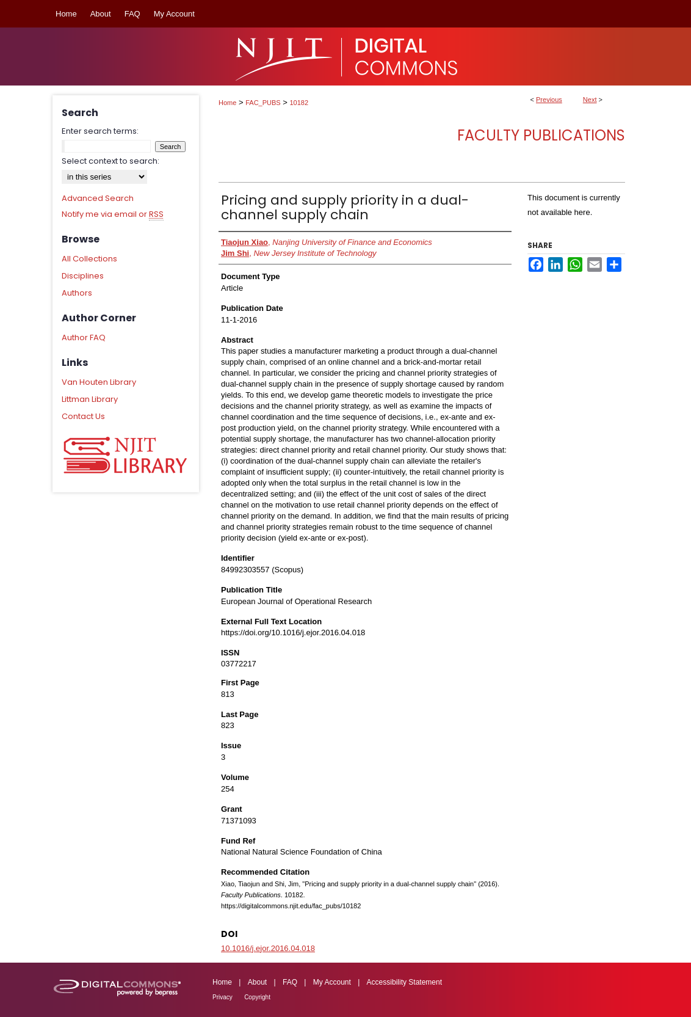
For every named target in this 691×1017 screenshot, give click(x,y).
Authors (77, 293)
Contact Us (83, 416)
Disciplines (83, 276)
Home (227, 102)
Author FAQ (84, 337)
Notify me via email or (113, 214)
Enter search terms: (100, 131)
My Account (332, 982)
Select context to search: (110, 161)
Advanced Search (98, 198)
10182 (299, 102)
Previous (549, 99)
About (257, 982)
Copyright (257, 997)
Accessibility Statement (404, 982)
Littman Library (90, 399)
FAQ (290, 982)
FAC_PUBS (262, 102)
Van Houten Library (99, 382)
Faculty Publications (541, 135)
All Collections (89, 258)
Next (590, 99)
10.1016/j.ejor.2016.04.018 (268, 948)
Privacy (222, 997)
